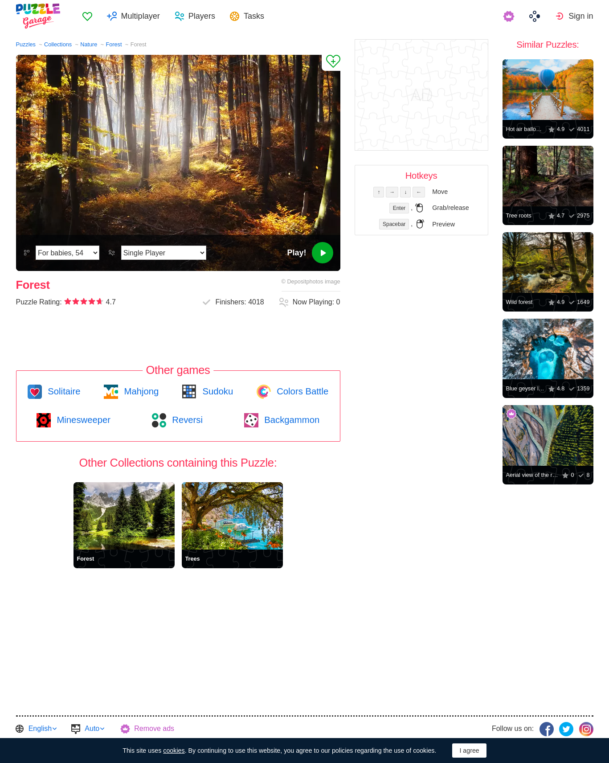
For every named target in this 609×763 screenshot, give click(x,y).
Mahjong (140, 391)
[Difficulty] (67, 253)
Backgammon (291, 420)
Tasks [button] (254, 16)
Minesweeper (82, 420)
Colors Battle (301, 391)
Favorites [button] (87, 16)
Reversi (186, 420)
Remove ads (154, 728)
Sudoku (216, 391)
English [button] (40, 728)
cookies (173, 750)
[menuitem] (87, 16)
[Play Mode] (163, 253)
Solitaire (63, 391)
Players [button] (201, 16)
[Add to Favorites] (331, 63)
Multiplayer (140, 16)
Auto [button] (92, 728)
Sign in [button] (580, 16)
